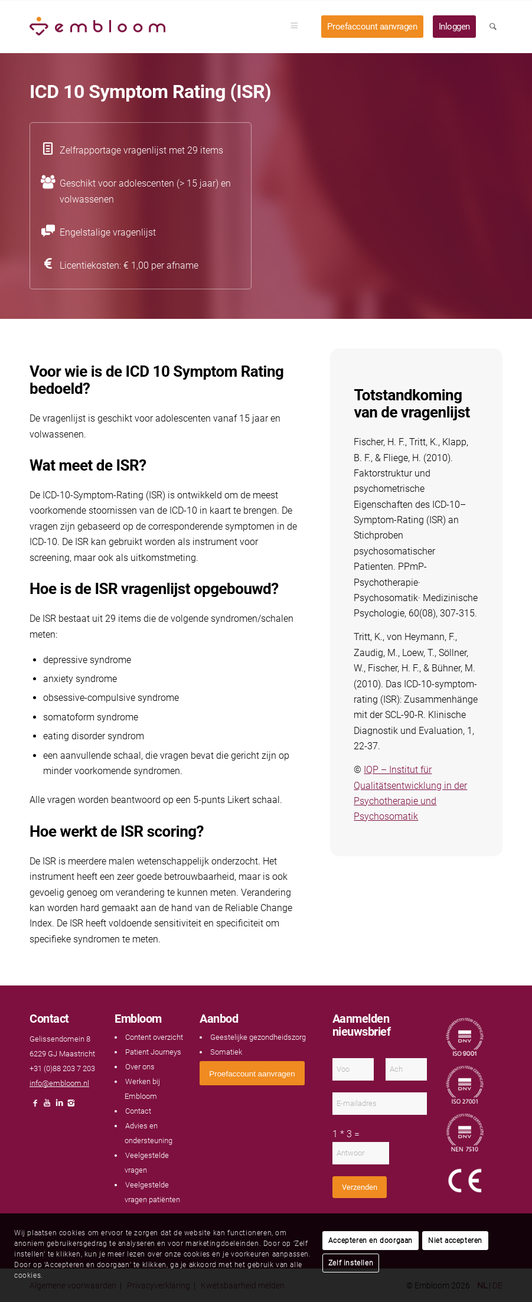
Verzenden (359, 1187)
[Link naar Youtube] (47, 1106)
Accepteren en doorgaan (370, 1240)
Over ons (140, 1066)
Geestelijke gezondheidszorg (258, 1037)
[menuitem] (298, 27)
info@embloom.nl (59, 1083)
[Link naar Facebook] (35, 1106)
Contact (138, 1111)
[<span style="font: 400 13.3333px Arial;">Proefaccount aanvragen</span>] (252, 1073)
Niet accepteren (455, 1240)
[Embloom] (97, 27)
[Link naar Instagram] (71, 1106)
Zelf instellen (350, 1263)
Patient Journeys (153, 1052)
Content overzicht (154, 1037)
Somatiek (226, 1052)
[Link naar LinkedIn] (59, 1106)
